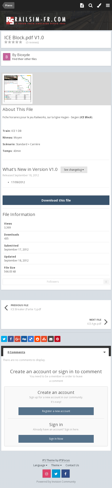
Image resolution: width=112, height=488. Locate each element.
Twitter (56, 473)
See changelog (74, 170)
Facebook (65, 473)
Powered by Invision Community (56, 481)
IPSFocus (64, 460)
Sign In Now (56, 439)
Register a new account (56, 411)
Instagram (47, 473)
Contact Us (72, 465)
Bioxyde (23, 54)
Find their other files (24, 59)
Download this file (56, 200)
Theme (56, 465)
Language (40, 465)
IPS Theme (48, 460)
